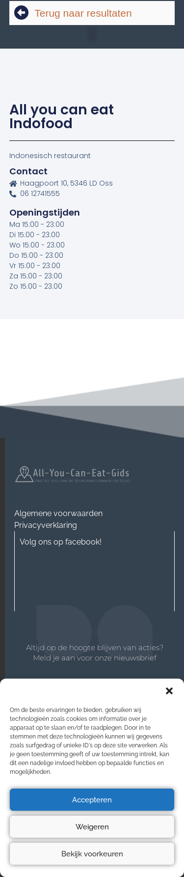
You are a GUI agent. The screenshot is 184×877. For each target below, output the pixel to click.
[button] (169, 691)
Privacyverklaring (45, 525)
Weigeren (92, 826)
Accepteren (92, 799)
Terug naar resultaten (82, 13)
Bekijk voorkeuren (92, 854)
